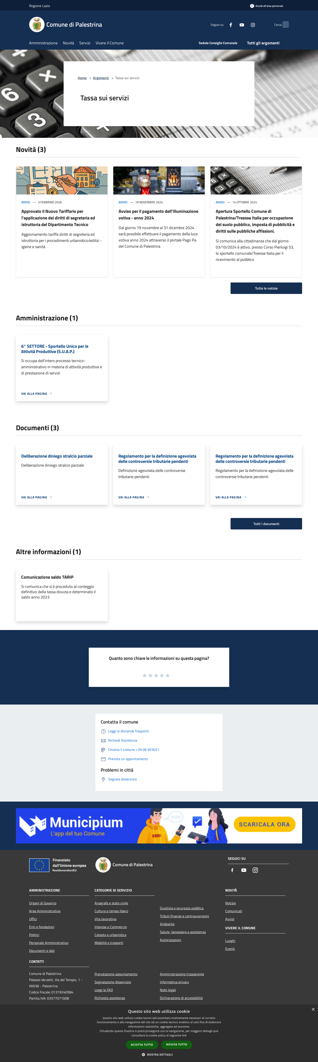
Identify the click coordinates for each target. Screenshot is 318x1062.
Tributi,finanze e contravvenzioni (184, 916)
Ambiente (167, 924)
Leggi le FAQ (104, 990)
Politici (34, 934)
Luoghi (230, 940)
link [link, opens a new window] (184, 1035)
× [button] (313, 1009)
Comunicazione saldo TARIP (47, 577)
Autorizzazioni (170, 939)
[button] (159, 1054)
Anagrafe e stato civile (111, 903)
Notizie (230, 903)
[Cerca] (283, 24)
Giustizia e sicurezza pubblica (182, 908)
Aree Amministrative (45, 911)
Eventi (230, 948)
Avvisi (25, 202)
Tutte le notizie (266, 288)
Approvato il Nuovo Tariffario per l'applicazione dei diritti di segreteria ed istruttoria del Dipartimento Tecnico (58, 218)
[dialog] (159, 1033)
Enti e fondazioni (41, 926)
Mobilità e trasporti (109, 942)
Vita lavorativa (105, 919)
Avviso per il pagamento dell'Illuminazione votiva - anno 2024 (158, 214)
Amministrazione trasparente (182, 974)
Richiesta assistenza (110, 997)
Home (82, 77)
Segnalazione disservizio (113, 982)
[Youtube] (233, 24)
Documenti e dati (42, 950)
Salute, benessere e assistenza (183, 932)
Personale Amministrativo (48, 942)
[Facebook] (222, 24)
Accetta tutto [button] (142, 1045)
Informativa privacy (174, 982)
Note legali (168, 990)
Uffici (33, 919)
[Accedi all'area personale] (266, 6)
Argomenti (101, 77)
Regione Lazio (39, 5)
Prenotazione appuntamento (116, 974)
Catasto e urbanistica (110, 934)
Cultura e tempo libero (111, 911)
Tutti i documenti (266, 523)
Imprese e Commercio (111, 926)
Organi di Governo (42, 903)
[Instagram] (244, 24)
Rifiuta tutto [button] (176, 1044)
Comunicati (233, 911)
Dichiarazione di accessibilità (181, 997)
